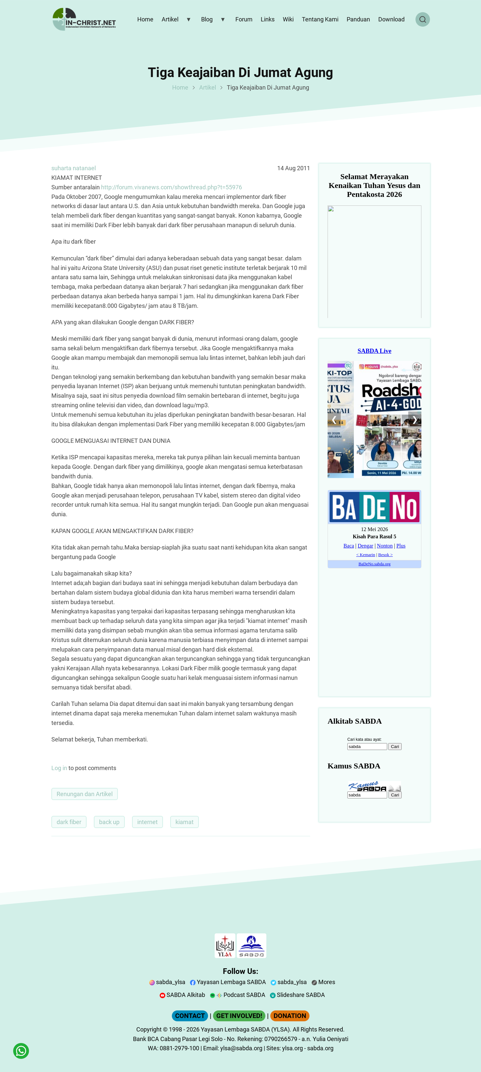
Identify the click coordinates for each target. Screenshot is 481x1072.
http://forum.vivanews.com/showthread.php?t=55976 (171, 187)
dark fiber (69, 821)
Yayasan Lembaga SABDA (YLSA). (246, 1029)
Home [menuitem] (145, 19)
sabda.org (320, 1048)
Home (180, 87)
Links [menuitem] (268, 19)
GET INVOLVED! (239, 1016)
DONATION (290, 1016)
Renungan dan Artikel (85, 794)
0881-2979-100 (179, 1048)
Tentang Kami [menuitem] (320, 19)
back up (109, 821)
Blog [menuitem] (212, 21)
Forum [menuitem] (244, 19)
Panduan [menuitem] (358, 19)
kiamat (184, 821)
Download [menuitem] (391, 19)
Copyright (149, 1029)
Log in (59, 767)
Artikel (207, 87)
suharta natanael (73, 168)
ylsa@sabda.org (241, 1048)
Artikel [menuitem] (175, 21)
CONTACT (190, 1016)
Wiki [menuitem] (288, 19)
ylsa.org (292, 1048)
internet (147, 821)
